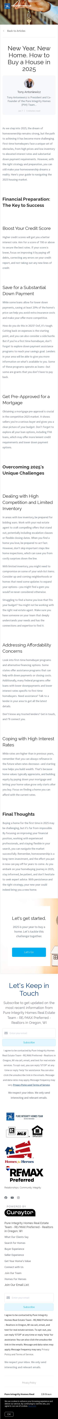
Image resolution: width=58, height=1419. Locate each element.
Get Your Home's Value (17, 1261)
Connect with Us (14, 1267)
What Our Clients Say (16, 1237)
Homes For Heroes (15, 1279)
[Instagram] (18, 1197)
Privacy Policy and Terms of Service (31, 1084)
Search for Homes (14, 1243)
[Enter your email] (32, 1033)
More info (32, 1406)
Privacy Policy (29, 1382)
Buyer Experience (14, 1249)
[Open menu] (53, 6)
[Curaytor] (19, 1215)
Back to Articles (16, 31)
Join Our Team (12, 1273)
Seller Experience (14, 1255)
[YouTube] (12, 1197)
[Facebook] (5, 1197)
